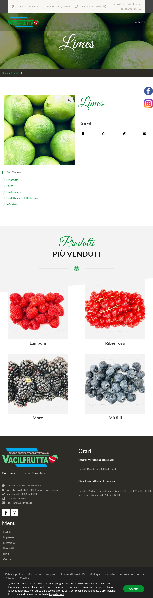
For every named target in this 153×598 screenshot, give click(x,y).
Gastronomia (13, 192)
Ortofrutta (12, 179)
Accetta (133, 588)
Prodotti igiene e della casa (22, 198)
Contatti (8, 559)
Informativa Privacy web (42, 574)
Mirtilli (115, 417)
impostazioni (56, 594)
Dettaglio (9, 542)
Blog (6, 553)
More (38, 417)
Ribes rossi (115, 343)
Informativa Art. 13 (73, 574)
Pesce (9, 185)
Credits (24, 578)
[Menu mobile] (140, 22)
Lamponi (38, 343)
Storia (7, 531)
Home (5, 72)
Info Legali (95, 574)
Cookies (110, 574)
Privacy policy (14, 574)
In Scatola (12, 204)
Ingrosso (8, 537)
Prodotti (14, 72)
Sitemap (11, 578)
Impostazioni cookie (131, 574)
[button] (69, 100)
